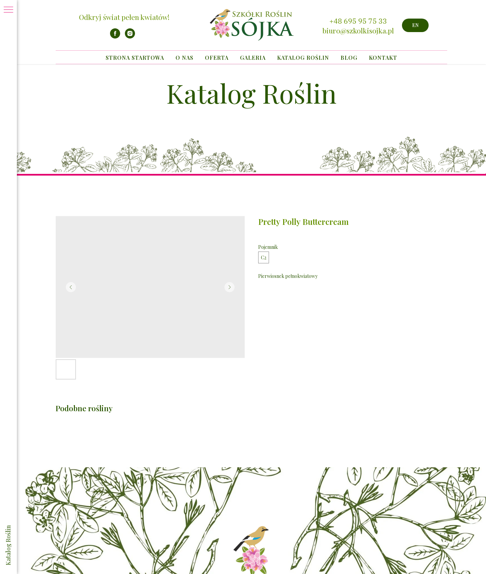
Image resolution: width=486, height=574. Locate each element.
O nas (184, 57)
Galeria (253, 57)
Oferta (216, 57)
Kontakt (383, 57)
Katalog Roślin (303, 57)
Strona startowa (135, 57)
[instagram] (130, 37)
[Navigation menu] (8, 10)
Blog (349, 57)
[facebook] (115, 37)
